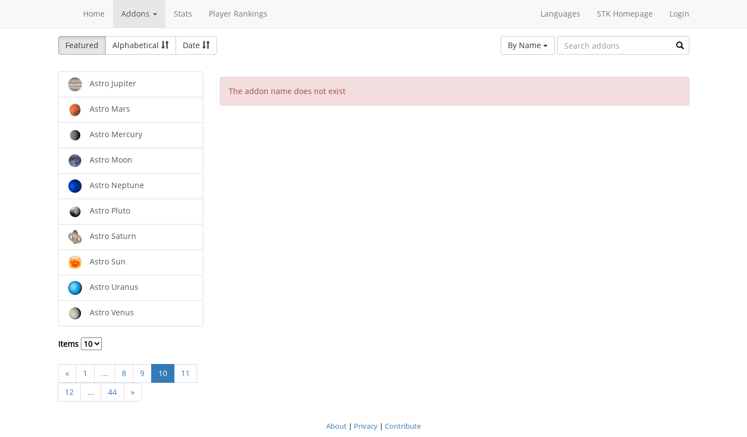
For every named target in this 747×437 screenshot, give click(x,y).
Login (679, 13)
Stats (183, 13)
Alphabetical (140, 45)
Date (196, 45)
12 (69, 392)
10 (162, 373)
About (336, 426)
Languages (560, 13)
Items (80, 343)
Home (94, 13)
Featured (82, 45)
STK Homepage (625, 13)
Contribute (403, 426)
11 (185, 373)
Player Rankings (238, 13)
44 (112, 392)
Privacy (366, 426)
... (104, 373)
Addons (139, 13)
